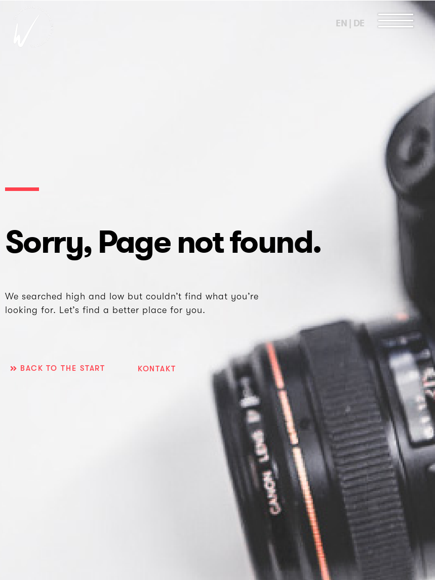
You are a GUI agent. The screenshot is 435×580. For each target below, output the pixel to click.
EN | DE (350, 23)
